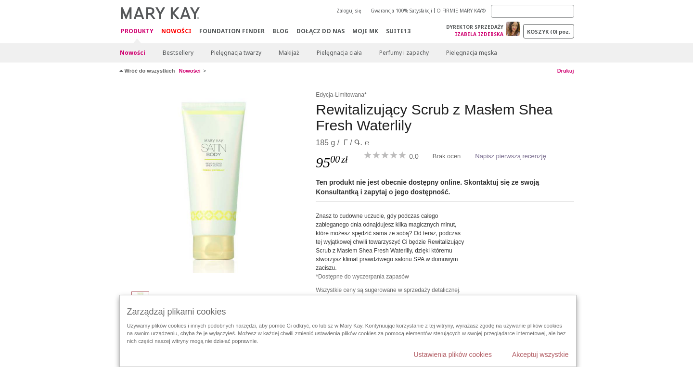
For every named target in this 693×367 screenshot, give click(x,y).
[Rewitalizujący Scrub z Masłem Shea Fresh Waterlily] (214, 185)
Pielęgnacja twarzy (236, 53)
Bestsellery (178, 53)
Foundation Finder (232, 31)
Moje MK (365, 31)
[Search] (532, 11)
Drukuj (565, 71)
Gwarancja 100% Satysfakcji (401, 10)
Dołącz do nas (320, 31)
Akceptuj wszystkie (540, 354)
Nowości (176, 31)
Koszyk (548, 31)
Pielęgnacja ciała (339, 53)
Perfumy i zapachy (404, 53)
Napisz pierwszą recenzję (510, 156)
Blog (280, 31)
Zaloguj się (348, 10)
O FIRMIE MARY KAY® (461, 10)
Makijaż (289, 53)
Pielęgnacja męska (471, 53)
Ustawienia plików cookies (452, 354)
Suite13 (398, 31)
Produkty (137, 31)
